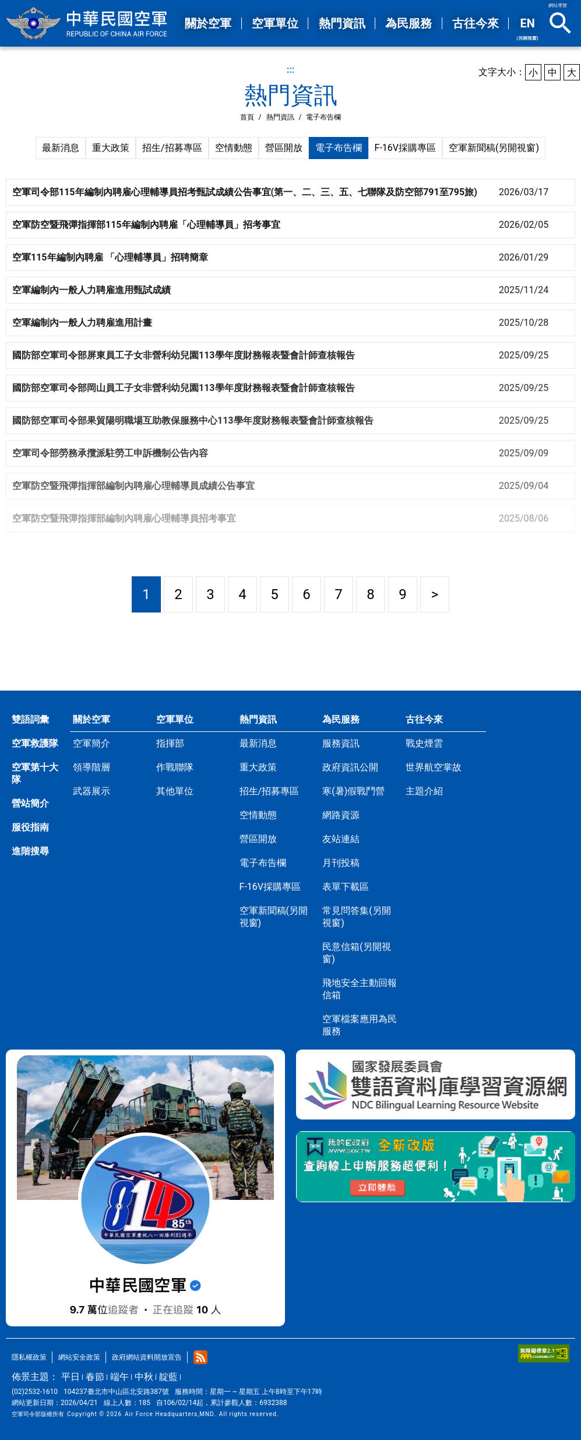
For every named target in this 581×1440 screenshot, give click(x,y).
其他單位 (174, 791)
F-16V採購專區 (405, 147)
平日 (70, 1376)
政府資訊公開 (350, 767)
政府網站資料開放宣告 (147, 1357)
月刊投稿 (341, 862)
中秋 (144, 1376)
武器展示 (91, 791)
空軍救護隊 (35, 743)
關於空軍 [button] (208, 23)
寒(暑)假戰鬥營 (353, 791)
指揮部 (170, 743)
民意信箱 (356, 952)
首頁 (247, 117)
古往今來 (424, 719)
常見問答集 (356, 916)
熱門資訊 (280, 117)
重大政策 (110, 147)
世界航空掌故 (434, 767)
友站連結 (341, 838)
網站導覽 (557, 5)
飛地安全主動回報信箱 (359, 989)
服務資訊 (341, 743)
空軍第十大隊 (35, 773)
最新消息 (60, 147)
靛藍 (168, 1376)
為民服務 (341, 719)
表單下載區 (345, 886)
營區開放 (283, 147)
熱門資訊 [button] (342, 23)
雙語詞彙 (30, 719)
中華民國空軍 (87, 23)
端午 (119, 1376)
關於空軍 (91, 719)
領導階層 (91, 767)
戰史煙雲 (424, 743)
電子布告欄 (338, 147)
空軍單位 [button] (275, 23)
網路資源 (341, 815)
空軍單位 (174, 719)
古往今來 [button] (475, 23)
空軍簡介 (91, 743)
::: (291, 69)
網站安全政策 (79, 1357)
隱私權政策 (29, 1357)
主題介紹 (424, 791)
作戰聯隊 (174, 767)
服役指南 (30, 827)
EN (527, 28)
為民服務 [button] (408, 23)
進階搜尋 (30, 851)
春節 (95, 1376)
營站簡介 (30, 803)
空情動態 (233, 147)
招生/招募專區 (172, 147)
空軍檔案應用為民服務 (359, 1025)
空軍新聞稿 (494, 147)
